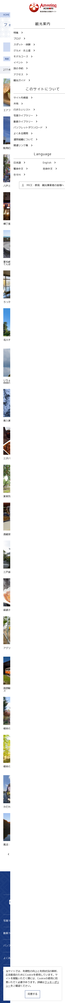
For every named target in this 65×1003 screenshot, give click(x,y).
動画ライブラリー (32, 933)
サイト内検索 (13, 971)
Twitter (20, 902)
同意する (32, 994)
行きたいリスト (14, 976)
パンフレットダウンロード (32, 946)
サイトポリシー (11, 990)
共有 (39, 971)
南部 (8, 59)
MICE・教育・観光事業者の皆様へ (22, 984)
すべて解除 (23, 59)
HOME (6, 15)
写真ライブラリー (32, 921)
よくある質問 (32, 958)
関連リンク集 (10, 996)
